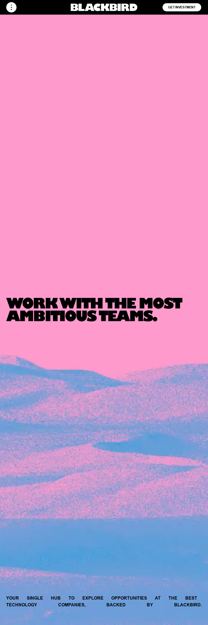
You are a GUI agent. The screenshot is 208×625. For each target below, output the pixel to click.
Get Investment (182, 7)
